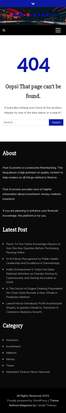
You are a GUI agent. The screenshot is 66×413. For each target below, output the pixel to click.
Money (10, 359)
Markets (11, 352)
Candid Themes (46, 405)
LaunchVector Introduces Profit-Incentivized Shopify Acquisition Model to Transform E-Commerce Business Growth (34, 308)
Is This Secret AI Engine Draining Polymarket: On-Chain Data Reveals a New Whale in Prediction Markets (34, 293)
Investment (13, 346)
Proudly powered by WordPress (27, 400)
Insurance (12, 340)
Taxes (10, 365)
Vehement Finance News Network (28, 372)
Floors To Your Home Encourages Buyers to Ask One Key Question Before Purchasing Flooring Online (33, 248)
